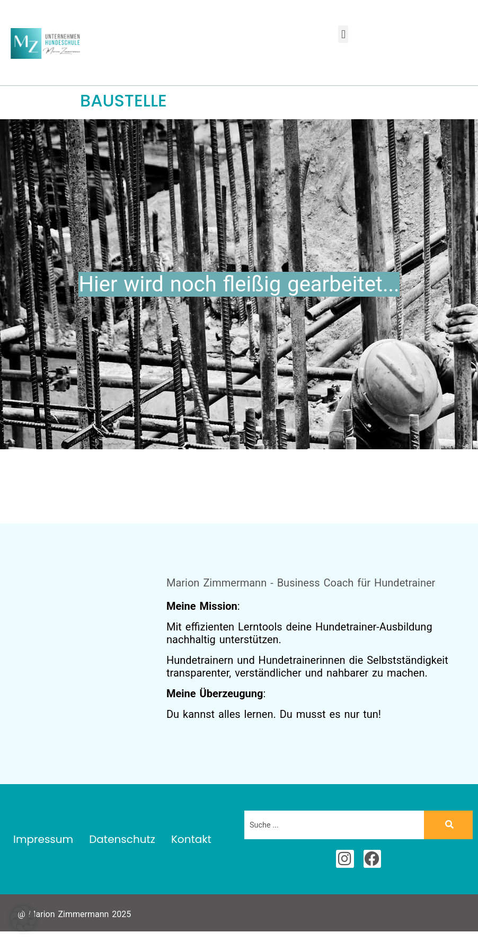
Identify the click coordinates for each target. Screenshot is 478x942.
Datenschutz (122, 839)
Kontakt (191, 839)
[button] (343, 34)
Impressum (43, 839)
